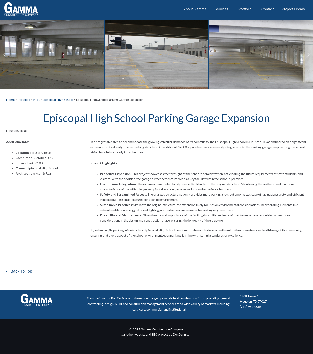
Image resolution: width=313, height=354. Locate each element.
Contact (267, 9)
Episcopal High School (58, 99)
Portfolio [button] (246, 9)
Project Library (293, 9)
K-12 (36, 99)
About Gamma (194, 9)
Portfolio (24, 99)
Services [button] (222, 9)
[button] (4, 54)
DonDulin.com (182, 334)
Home (10, 99)
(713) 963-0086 (250, 306)
